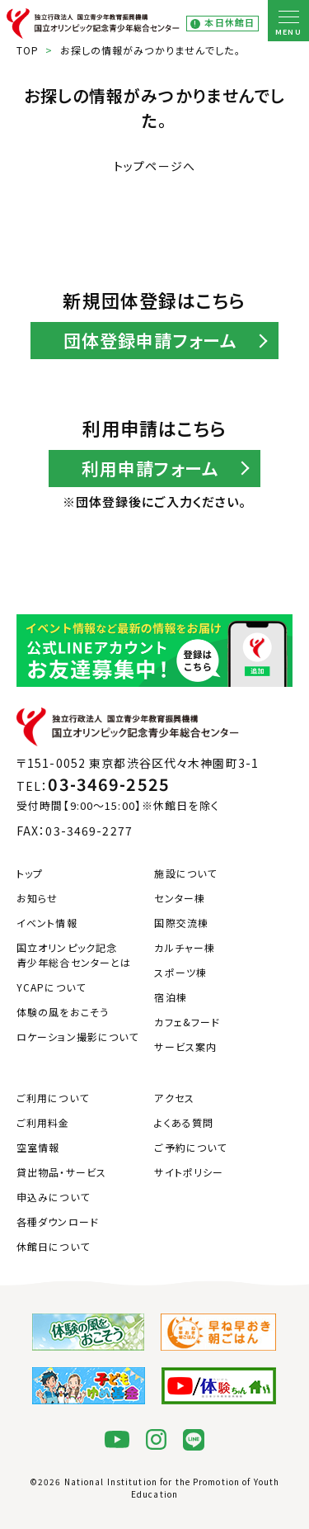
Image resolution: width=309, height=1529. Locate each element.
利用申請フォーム (150, 468)
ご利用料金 (43, 1122)
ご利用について (52, 1098)
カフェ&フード (187, 1022)
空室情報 (37, 1147)
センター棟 (179, 898)
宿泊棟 (170, 997)
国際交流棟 (181, 923)
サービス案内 (185, 1046)
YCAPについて (51, 987)
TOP (27, 50)
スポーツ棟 (180, 972)
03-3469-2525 (108, 784)
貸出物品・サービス (61, 1172)
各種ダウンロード (57, 1221)
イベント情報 (46, 923)
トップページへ (154, 166)
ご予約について (190, 1147)
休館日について (53, 1246)
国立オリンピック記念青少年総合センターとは (73, 954)
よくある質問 (183, 1122)
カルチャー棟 (184, 947)
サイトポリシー (188, 1172)
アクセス (174, 1098)
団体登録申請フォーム (150, 340)
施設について (185, 873)
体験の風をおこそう (62, 1012)
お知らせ (37, 898)
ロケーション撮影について (77, 1037)
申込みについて (53, 1197)
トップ (29, 873)
